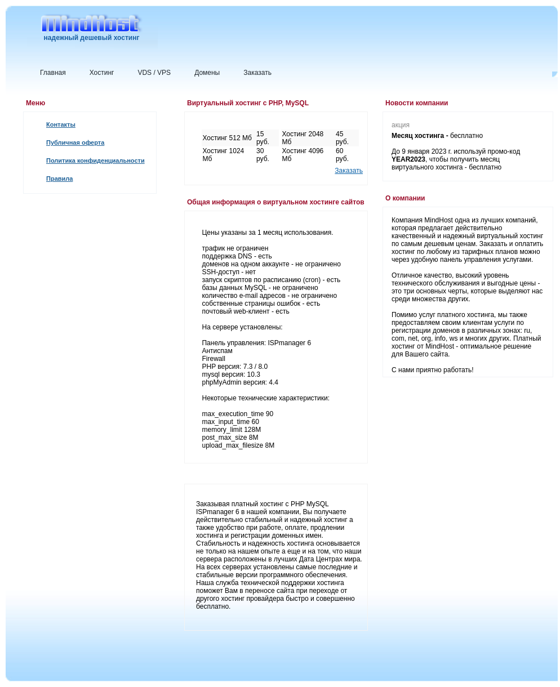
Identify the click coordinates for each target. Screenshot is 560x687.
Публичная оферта (75, 142)
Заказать (257, 73)
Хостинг (102, 73)
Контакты (60, 124)
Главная (53, 73)
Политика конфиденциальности (95, 160)
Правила (59, 178)
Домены (207, 73)
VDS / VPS (154, 73)
